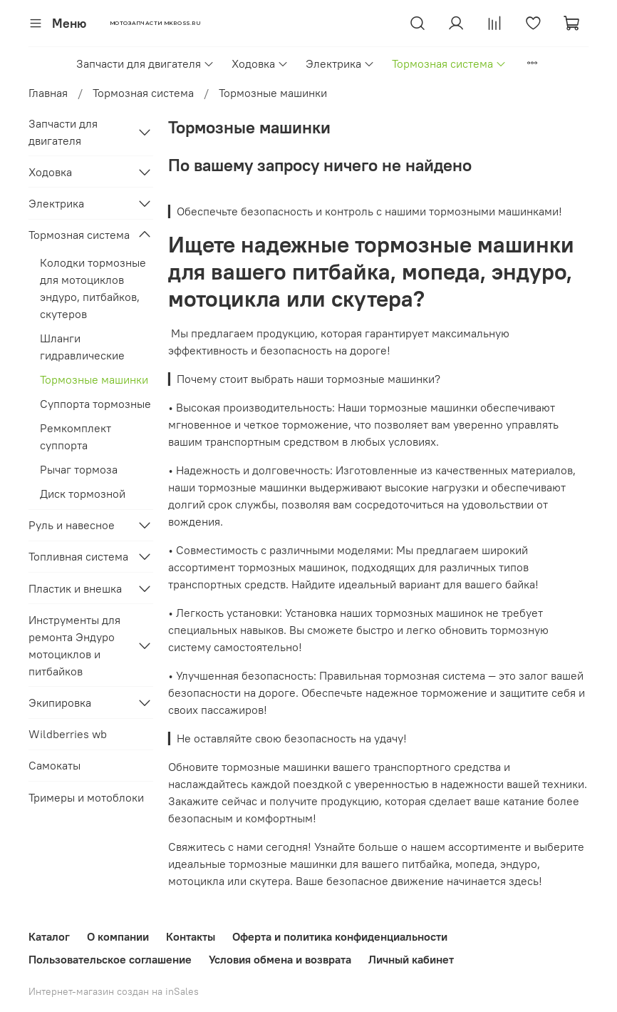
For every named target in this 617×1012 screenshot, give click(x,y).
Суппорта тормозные (95, 404)
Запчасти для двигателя (145, 63)
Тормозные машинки (94, 379)
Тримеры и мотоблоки (86, 797)
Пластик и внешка (75, 588)
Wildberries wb (67, 734)
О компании (118, 936)
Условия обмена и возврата (280, 959)
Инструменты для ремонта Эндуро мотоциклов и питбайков (74, 645)
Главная (48, 93)
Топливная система (78, 556)
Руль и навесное (71, 525)
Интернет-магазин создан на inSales (113, 991)
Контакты (190, 936)
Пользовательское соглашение (110, 959)
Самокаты (54, 765)
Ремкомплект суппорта (75, 436)
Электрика (340, 63)
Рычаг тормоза (79, 469)
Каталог (49, 936)
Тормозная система (449, 63)
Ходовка (260, 63)
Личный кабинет (411, 959)
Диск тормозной (82, 493)
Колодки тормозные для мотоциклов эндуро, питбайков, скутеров (93, 288)
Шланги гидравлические (82, 346)
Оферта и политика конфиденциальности (339, 936)
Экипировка (59, 702)
